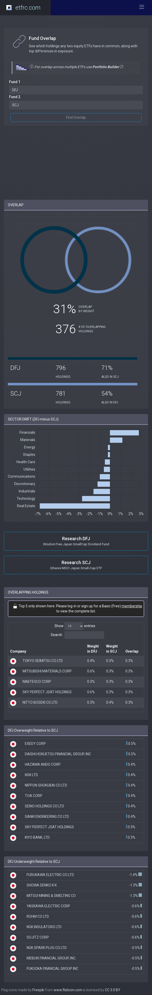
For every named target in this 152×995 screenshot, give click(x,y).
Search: (77, 635)
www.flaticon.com (68, 990)
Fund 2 (14, 97)
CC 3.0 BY (112, 990)
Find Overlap (76, 117)
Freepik (38, 990)
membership (132, 606)
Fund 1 (14, 82)
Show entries (74, 626)
